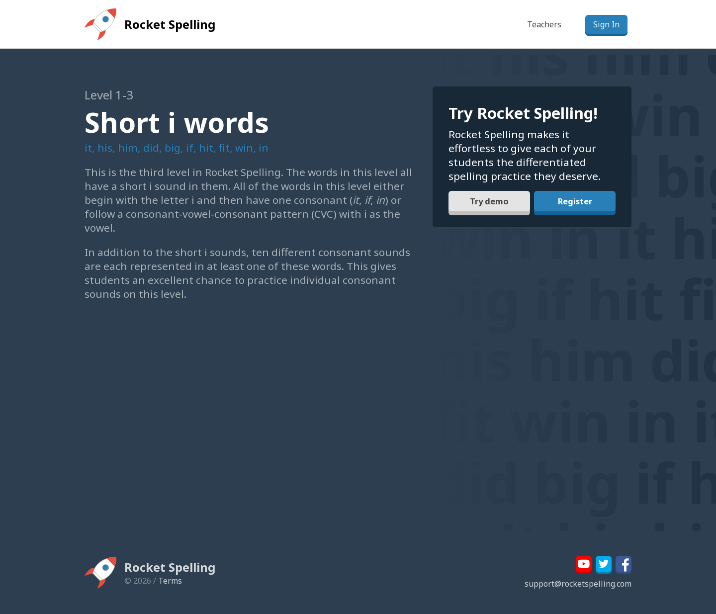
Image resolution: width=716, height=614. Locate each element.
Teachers (544, 24)
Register (575, 205)
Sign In (606, 24)
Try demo (489, 205)
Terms (170, 580)
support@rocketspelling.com (578, 583)
